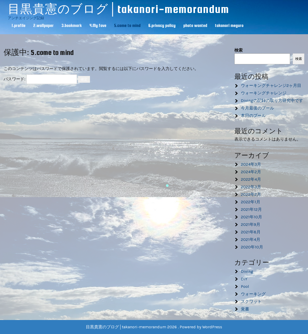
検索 (238, 50)
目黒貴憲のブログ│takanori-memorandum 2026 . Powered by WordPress (154, 326)
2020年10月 (252, 247)
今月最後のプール (257, 108)
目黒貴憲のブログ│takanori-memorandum (118, 9)
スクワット (251, 301)
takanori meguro (229, 25)
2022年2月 (251, 194)
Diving (247, 271)
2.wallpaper (43, 25)
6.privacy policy (162, 25)
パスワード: (40, 78)
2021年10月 (251, 216)
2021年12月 (251, 209)
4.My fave (97, 25)
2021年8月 (251, 231)
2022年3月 (251, 186)
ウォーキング (253, 293)
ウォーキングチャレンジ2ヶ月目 (271, 85)
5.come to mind (127, 25)
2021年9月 (250, 224)
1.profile (18, 25)
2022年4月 (251, 179)
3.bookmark (71, 25)
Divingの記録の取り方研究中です (272, 100)
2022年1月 (250, 201)
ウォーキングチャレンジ (263, 93)
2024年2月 (251, 171)
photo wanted (195, 25)
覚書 (245, 309)
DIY (244, 278)
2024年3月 (251, 164)
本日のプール (253, 115)
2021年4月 (250, 239)
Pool (245, 286)
